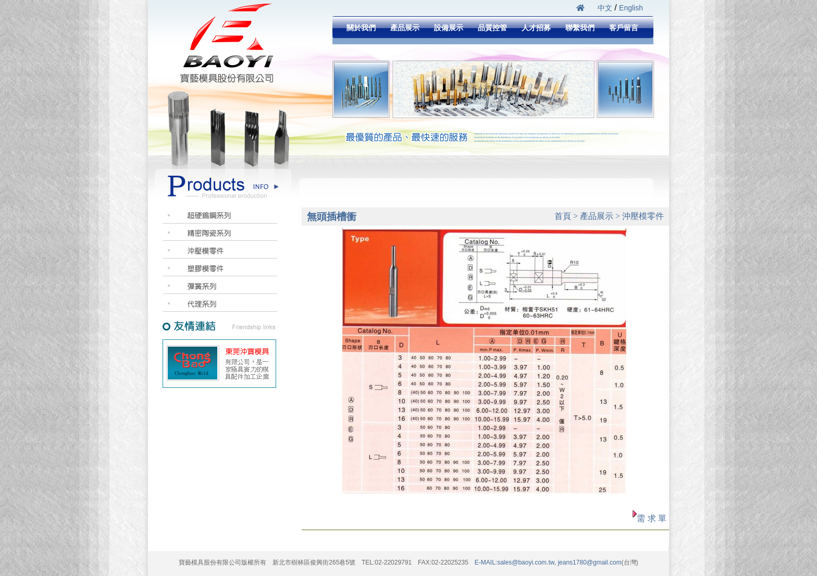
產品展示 (404, 27)
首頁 (562, 216)
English (631, 8)
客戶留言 (623, 27)
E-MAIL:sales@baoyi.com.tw (514, 562)
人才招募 (536, 27)
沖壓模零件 (643, 216)
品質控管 (492, 27)
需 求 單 (651, 518)
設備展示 (448, 27)
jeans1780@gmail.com (589, 562)
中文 (605, 8)
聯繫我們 (580, 27)
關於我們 (361, 27)
